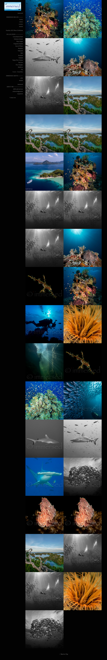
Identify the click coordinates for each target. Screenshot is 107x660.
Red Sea (20, 62)
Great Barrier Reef (18, 36)
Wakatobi (20, 50)
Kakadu (21, 57)
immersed (20, 13)
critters (21, 21)
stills (21, 78)
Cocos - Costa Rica (18, 72)
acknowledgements (18, 91)
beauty (21, 19)
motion (21, 26)
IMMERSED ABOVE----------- (14, 75)
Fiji (22, 69)
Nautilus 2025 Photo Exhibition (14, 30)
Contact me (13, 97)
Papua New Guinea (18, 60)
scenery (21, 24)
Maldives (20, 67)
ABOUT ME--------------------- (15, 86)
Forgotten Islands (18, 43)
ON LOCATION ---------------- (14, 34)
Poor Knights (19, 64)
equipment (20, 93)
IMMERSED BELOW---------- (14, 17)
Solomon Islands (18, 39)
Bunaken (20, 48)
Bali (22, 53)
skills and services (18, 89)
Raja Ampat (20, 41)
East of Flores (19, 46)
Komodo (20, 55)
